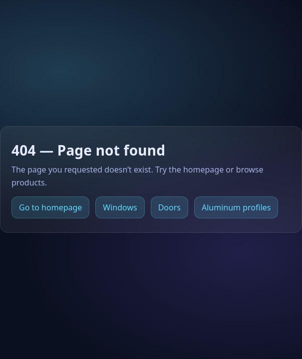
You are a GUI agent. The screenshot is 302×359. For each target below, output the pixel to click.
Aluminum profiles (236, 207)
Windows (120, 207)
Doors (169, 207)
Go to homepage (50, 207)
